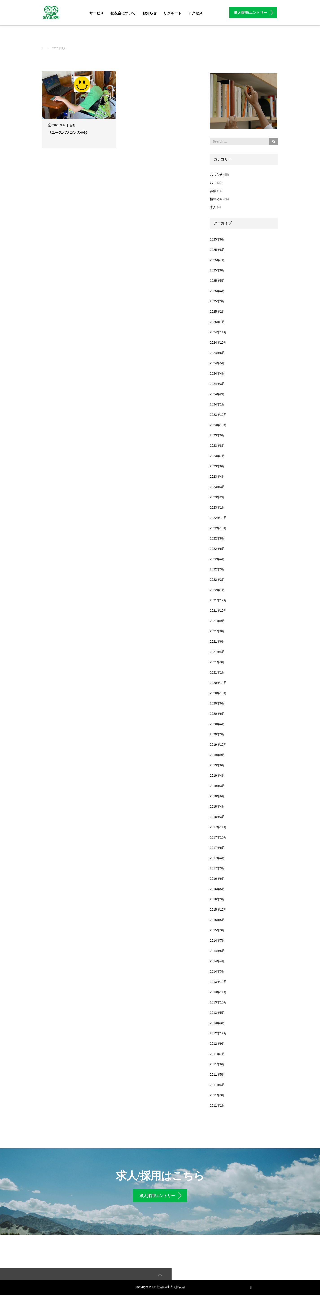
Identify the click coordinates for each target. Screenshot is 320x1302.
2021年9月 (217, 621)
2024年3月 (217, 384)
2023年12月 (218, 414)
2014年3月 (217, 971)
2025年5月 (217, 280)
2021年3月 (217, 662)
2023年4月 (217, 476)
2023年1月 (217, 507)
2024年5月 (217, 363)
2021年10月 (218, 610)
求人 (213, 207)
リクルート (172, 13)
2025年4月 (217, 291)
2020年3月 (217, 734)
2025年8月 (217, 249)
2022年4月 (217, 559)
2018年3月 (217, 817)
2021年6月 (217, 641)
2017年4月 (217, 858)
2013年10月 (218, 1002)
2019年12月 (218, 744)
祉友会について (123, 13)
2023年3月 (217, 487)
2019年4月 (217, 775)
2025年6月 (217, 270)
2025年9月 (217, 239)
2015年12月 (218, 909)
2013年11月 (218, 992)
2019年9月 (217, 755)
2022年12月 (218, 518)
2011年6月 (217, 1064)
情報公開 (216, 199)
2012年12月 (218, 1033)
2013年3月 (217, 1023)
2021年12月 (218, 600)
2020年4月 (217, 724)
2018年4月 (217, 806)
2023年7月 (217, 456)
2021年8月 (217, 631)
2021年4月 (217, 652)
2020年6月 (217, 713)
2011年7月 (217, 1054)
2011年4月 (217, 1085)
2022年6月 (217, 548)
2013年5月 (217, 1012)
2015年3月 (217, 930)
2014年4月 (217, 961)
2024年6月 (217, 353)
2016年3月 (217, 899)
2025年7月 (217, 260)
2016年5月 (217, 889)
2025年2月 (217, 311)
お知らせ (149, 13)
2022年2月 (217, 579)
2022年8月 (217, 538)
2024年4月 (217, 373)
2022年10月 (218, 528)
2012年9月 (217, 1043)
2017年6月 (217, 847)
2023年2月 (217, 497)
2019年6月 (217, 765)
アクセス (195, 13)
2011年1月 (217, 1105)
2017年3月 (217, 868)
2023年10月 (218, 425)
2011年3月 (217, 1095)
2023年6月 (217, 466)
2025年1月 (217, 322)
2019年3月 (217, 786)
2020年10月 (218, 693)
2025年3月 (217, 301)
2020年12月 (218, 683)
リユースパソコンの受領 (67, 132)
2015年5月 (217, 920)
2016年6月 (217, 878)
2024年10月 (218, 342)
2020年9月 (217, 703)
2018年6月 (217, 796)
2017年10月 (218, 837)
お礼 (72, 125)
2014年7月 (217, 940)
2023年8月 (217, 445)
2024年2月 (217, 394)
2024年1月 (217, 404)
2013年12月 (218, 982)
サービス (96, 13)
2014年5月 (217, 951)
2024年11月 (218, 332)
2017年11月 (218, 827)
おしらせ (216, 174)
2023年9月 (217, 435)
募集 (213, 191)
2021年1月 (217, 672)
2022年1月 (217, 590)
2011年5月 (217, 1074)
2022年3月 (217, 569)
